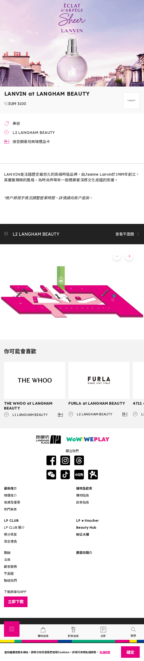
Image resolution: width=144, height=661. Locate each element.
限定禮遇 (10, 541)
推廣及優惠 (12, 502)
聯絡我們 (10, 581)
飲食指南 (82, 502)
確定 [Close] (130, 652)
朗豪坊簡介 (84, 553)
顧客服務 (10, 567)
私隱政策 (105, 652)
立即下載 (16, 601)
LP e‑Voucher (87, 521)
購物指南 (82, 495)
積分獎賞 (10, 534)
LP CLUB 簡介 (14, 527)
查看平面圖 (127, 234)
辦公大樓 (82, 534)
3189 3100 (17, 103)
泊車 (7, 560)
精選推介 (10, 495)
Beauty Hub (86, 527)
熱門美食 (10, 509)
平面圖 (9, 574)
